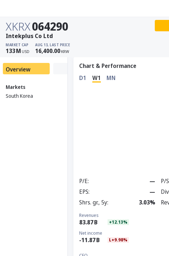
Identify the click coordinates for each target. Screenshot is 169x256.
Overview (18, 69)
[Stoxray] (23, 8)
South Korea (19, 95)
